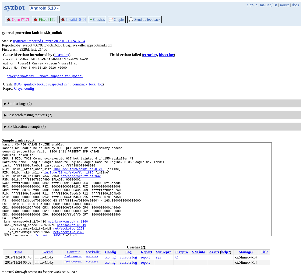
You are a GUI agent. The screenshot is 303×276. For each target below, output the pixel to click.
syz (20, 88)
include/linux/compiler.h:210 (78, 174)
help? (225, 252)
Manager (246, 252)
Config (110, 252)
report (145, 257)
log (100, 84)
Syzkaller (93, 252)
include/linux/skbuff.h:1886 (68, 179)
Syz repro (164, 252)
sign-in (252, 5)
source (284, 5)
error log (150, 55)
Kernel (47, 252)
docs (295, 5)
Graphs (116, 19)
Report (146, 252)
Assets (214, 252)
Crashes (97, 19)
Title (264, 252)
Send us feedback (144, 19)
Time (18, 252)
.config (29, 88)
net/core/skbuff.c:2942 (81, 183)
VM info (198, 252)
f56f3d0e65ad (73, 256)
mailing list (268, 5)
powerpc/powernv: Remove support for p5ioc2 (45, 76)
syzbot (14, 7)
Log (128, 252)
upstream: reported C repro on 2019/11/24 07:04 (49, 41)
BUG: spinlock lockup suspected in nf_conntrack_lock (55, 84)
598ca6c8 (92, 256)
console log (128, 257)
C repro (181, 252)
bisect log (61, 55)
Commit (73, 252)
